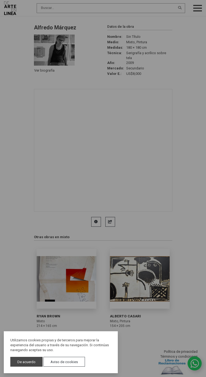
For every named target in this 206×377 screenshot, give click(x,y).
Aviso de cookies (64, 362)
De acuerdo (26, 362)
